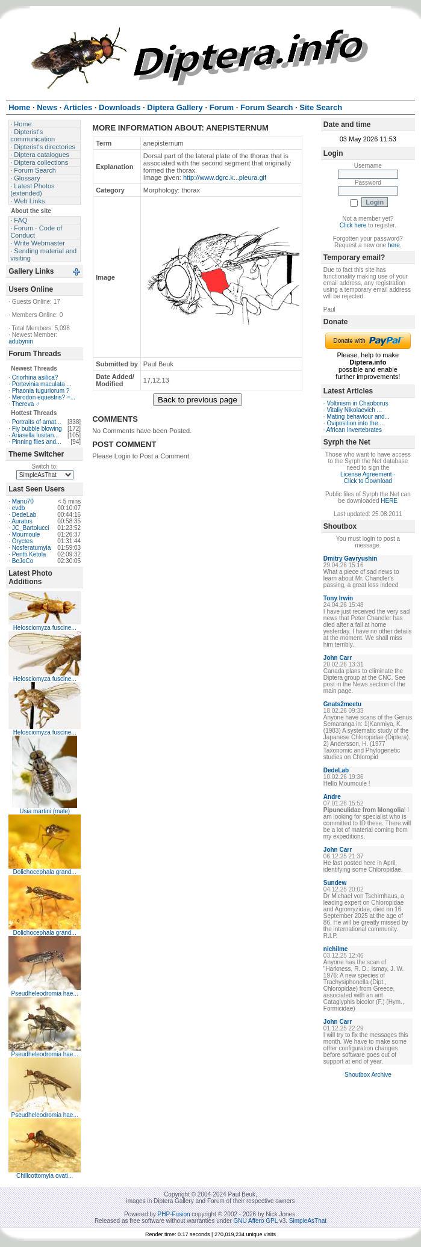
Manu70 (23, 501)
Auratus (21, 521)
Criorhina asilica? (35, 377)
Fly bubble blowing (37, 428)
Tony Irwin (338, 598)
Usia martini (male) (44, 811)
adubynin (20, 341)
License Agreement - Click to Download (368, 477)
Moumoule (26, 534)
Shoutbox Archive (368, 1074)
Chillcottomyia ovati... (44, 1175)
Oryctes (22, 541)
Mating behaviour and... (358, 416)
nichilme (335, 949)
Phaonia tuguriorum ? (41, 390)
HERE (389, 500)
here (394, 245)
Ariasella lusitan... (34, 435)
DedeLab (24, 514)
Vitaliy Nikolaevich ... (354, 410)
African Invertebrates (354, 429)
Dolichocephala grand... (44, 872)
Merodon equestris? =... (43, 397)
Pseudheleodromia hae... (44, 993)
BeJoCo (23, 561)
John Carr (337, 657)
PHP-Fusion (174, 1214)
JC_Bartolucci (30, 528)
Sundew (334, 882)
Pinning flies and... (36, 442)
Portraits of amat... (36, 422)
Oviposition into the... (354, 423)
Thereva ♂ (26, 404)
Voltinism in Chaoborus (357, 403)
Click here (353, 225)
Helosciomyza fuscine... (44, 627)
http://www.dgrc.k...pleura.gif (224, 177)
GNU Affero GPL (256, 1221)
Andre (332, 796)
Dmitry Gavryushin (350, 558)
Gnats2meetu (342, 704)
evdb (18, 508)
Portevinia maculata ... (42, 384)
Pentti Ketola (29, 554)
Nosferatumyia (31, 547)
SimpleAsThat (307, 1221)
